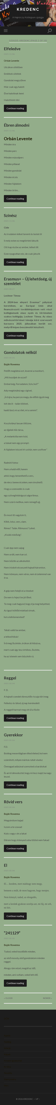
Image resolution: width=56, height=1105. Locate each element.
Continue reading (15, 108)
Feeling (7, 1041)
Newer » (47, 998)
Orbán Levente (11, 60)
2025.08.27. (9, 289)
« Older (8, 998)
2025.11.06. (9, 54)
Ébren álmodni (16, 125)
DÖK (6, 1018)
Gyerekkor (13, 734)
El (5, 865)
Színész (10, 215)
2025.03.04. (9, 683)
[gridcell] (28, 138)
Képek (7, 1054)
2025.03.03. (9, 938)
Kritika (7, 1066)
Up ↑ (38, 1099)
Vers (6, 1085)
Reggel (10, 678)
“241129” (12, 933)
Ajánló (7, 1035)
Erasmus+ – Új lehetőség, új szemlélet (28, 281)
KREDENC (28, 9)
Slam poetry (10, 1079)
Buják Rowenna (12, 364)
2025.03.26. (9, 358)
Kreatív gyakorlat (13, 1060)
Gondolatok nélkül (20, 352)
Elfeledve (12, 48)
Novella (8, 1072)
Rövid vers (13, 801)
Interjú (7, 1048)
